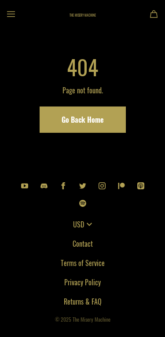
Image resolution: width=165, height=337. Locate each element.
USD (82, 224)
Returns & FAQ (83, 301)
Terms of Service (83, 263)
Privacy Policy (82, 282)
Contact (83, 243)
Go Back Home (83, 119)
